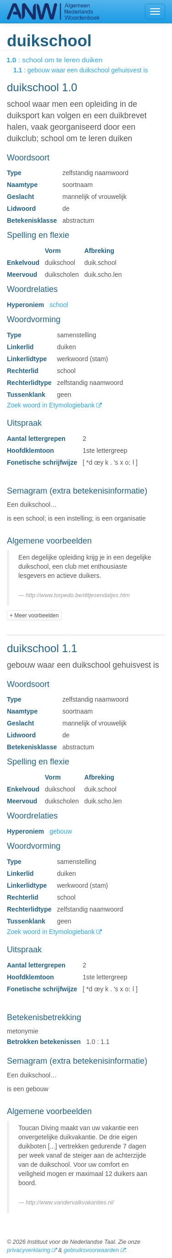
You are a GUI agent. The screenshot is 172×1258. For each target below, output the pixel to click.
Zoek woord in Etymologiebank (51, 405)
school (59, 304)
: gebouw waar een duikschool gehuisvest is (87, 70)
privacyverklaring (28, 1250)
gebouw (61, 831)
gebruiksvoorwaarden (91, 1250)
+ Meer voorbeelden (34, 615)
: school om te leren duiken (61, 60)
